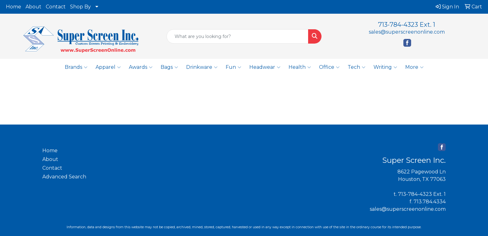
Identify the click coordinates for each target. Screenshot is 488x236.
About (33, 7)
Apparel (108, 67)
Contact (56, 7)
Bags (169, 67)
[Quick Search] (238, 36)
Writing (385, 67)
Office (329, 67)
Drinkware (202, 67)
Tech (356, 67)
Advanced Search (64, 177)
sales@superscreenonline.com (407, 32)
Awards (140, 67)
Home (13, 7)
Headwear (264, 67)
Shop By (80, 7)
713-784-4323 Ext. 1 (406, 24)
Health (300, 67)
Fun (233, 67)
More (414, 67)
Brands (76, 67)
